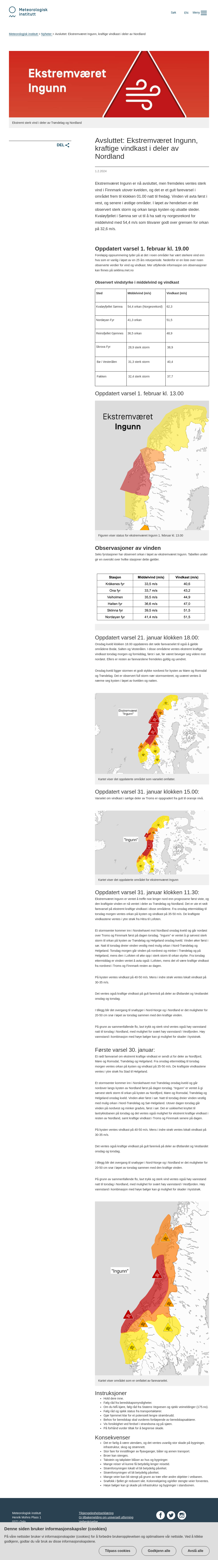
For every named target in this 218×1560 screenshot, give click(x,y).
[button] (200, 12)
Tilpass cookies (117, 1551)
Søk (173, 12)
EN (186, 12)
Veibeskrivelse (88, 1521)
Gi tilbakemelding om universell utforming (106, 1517)
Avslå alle (195, 1551)
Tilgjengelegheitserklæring (96, 1513)
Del (63, 145)
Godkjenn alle (159, 1551)
